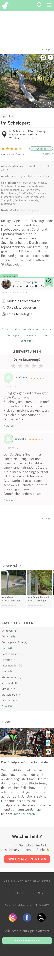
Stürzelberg (8, 694)
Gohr (4, 648)
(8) (21, 654)
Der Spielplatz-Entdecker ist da (24, 762)
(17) (19, 677)
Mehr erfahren (24, 814)
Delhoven (7, 630)
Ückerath (6, 700)
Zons (4, 706)
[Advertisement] (28, 538)
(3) (14, 688)
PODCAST (17, 881)
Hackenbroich (9, 654)
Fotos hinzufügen (20, 314)
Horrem (6, 659)
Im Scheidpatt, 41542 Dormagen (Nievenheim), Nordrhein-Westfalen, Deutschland (29, 134)
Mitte (4, 671)
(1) (20, 665)
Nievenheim (32, 335)
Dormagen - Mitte (12, 642)
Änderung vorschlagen (23, 301)
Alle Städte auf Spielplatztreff (27, 931)
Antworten (10, 426)
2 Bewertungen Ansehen (12, 153)
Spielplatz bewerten (21, 307)
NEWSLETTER (41, 881)
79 (15, 286)
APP (6, 881)
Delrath (5, 636)
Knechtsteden (9, 665)
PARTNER (37, 893)
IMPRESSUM (41, 904)
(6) (15, 630)
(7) (13, 659)
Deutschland (9, 329)
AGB (7, 904)
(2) (25, 642)
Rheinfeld (7, 683)
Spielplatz (7, 116)
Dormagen (12, 335)
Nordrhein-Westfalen (35, 329)
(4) (10, 648)
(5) (13, 636)
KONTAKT (17, 893)
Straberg (6, 688)
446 (29, 286)
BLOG (28, 881)
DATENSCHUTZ (22, 904)
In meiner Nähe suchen (27, 940)
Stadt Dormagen (25, 282)
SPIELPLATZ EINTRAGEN (27, 859)
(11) (16, 683)
